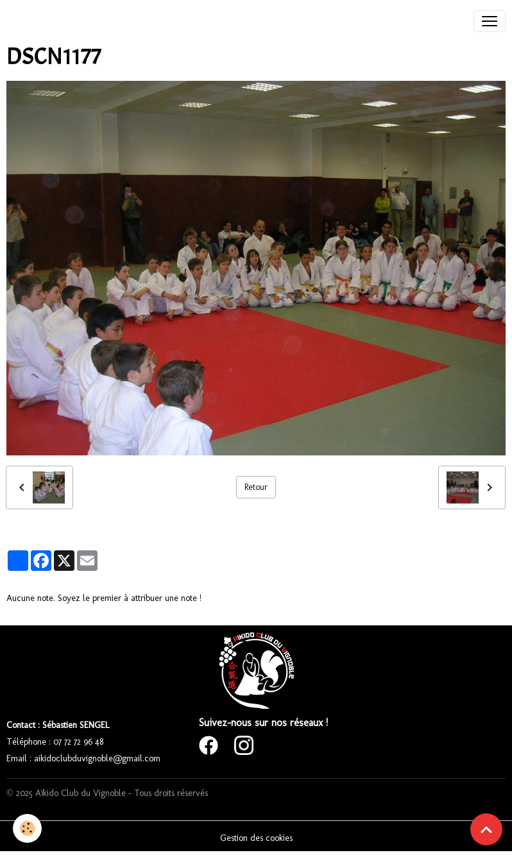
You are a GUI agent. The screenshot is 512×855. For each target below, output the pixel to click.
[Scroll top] (486, 829)
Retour (256, 487)
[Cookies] (27, 828)
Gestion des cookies (256, 838)
